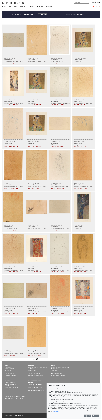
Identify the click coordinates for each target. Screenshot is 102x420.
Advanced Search (95, 2)
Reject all (87, 416)
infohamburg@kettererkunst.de (35, 375)
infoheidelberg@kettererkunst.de (36, 390)
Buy (10, 6)
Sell (15, 6)
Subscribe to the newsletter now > (42, 405)
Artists (22, 6)
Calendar (31, 6)
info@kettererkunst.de (10, 375)
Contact (40, 6)
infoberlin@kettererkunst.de (58, 375)
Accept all (95, 416)
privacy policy (56, 411)
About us (49, 6)
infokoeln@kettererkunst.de (11, 389)
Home (3, 6)
